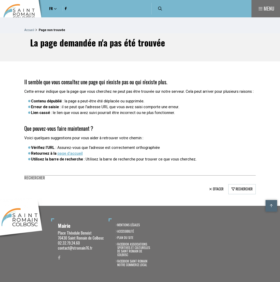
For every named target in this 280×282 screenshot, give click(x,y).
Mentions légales (128, 225)
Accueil (29, 30)
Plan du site (125, 237)
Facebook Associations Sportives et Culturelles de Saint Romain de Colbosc (133, 249)
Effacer (218, 188)
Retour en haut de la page (271, 206)
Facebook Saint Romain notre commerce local (132, 263)
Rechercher (34, 178)
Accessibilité (125, 231)
